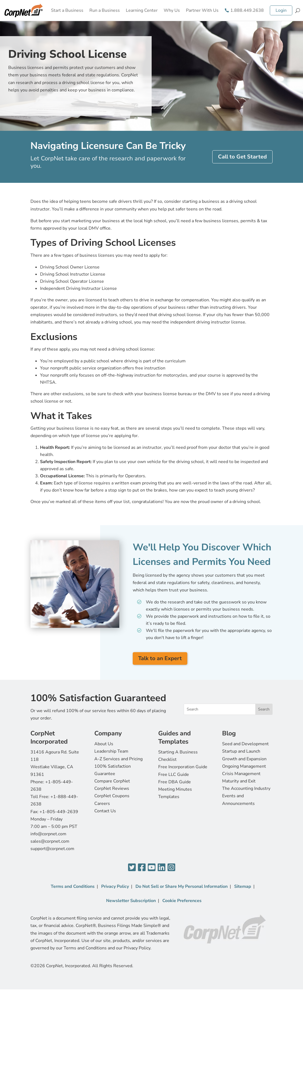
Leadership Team (111, 751)
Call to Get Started (242, 156)
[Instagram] (171, 868)
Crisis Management (241, 774)
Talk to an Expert (160, 658)
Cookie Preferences (182, 901)
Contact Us (105, 811)
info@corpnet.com (48, 834)
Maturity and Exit (239, 781)
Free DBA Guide (174, 782)
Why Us (172, 10)
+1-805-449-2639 (58, 812)
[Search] (297, 10)
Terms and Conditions (73, 886)
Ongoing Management (244, 766)
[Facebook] (142, 868)
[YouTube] (151, 868)
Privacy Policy (115, 886)
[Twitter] (132, 868)
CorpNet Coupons (111, 796)
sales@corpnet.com (49, 841)
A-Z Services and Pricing (118, 759)
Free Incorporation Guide (182, 767)
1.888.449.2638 (247, 10)
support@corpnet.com (52, 849)
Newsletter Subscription (131, 901)
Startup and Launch (241, 751)
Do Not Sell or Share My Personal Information (181, 886)
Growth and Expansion (244, 759)
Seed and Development (245, 744)
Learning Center (142, 10)
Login (281, 10)
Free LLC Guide (173, 775)
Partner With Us (202, 10)
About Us (103, 744)
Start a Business (67, 10)
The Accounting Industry (246, 788)
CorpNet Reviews (111, 788)
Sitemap (242, 886)
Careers (102, 804)
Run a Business (104, 10)
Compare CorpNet (112, 781)
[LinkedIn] (161, 868)
